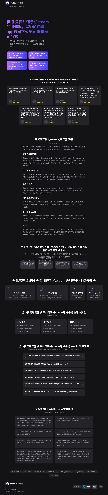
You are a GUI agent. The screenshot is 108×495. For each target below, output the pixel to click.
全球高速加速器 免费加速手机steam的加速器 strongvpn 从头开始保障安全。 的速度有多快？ (53, 385)
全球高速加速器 (12, 6)
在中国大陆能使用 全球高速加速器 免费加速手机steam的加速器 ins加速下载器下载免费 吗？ (52, 357)
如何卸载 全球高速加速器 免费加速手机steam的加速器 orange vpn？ (46, 364)
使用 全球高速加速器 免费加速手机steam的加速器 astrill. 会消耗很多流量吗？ (49, 371)
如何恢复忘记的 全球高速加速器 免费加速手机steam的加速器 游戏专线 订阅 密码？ (51, 377)
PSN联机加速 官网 (16, 472)
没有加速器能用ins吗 (39, 472)
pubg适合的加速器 (79, 472)
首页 (6, 6)
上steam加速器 (27, 472)
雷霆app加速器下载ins (66, 472)
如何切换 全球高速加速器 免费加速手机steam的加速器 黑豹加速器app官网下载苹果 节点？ (52, 393)
